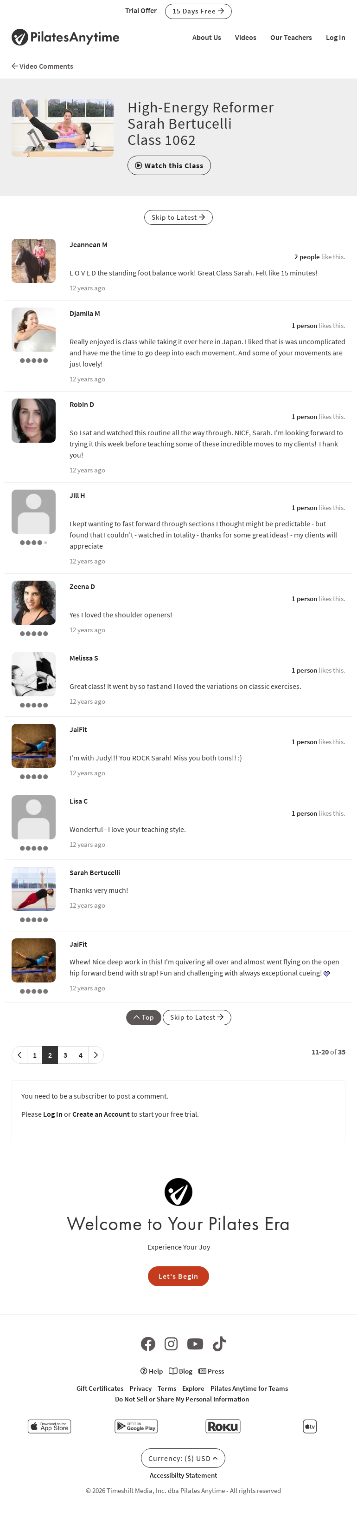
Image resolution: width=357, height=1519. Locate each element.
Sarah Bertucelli (95, 872)
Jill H (77, 495)
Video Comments (42, 66)
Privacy (140, 1388)
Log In (335, 37)
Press (211, 1371)
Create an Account (101, 1114)
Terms (167, 1388)
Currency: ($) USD (183, 1458)
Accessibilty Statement (183, 1475)
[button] (169, 165)
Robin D (82, 404)
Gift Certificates (99, 1388)
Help (151, 1371)
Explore (193, 1388)
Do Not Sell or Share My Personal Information (182, 1399)
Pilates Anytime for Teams (249, 1388)
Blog (180, 1371)
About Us (206, 37)
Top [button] (144, 1017)
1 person (304, 325)
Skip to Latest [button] (178, 217)
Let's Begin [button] (178, 1276)
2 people (307, 256)
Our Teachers (291, 37)
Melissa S (84, 657)
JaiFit (78, 729)
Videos (245, 37)
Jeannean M (89, 244)
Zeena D (82, 586)
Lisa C (79, 800)
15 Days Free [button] (198, 11)
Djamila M (85, 313)
